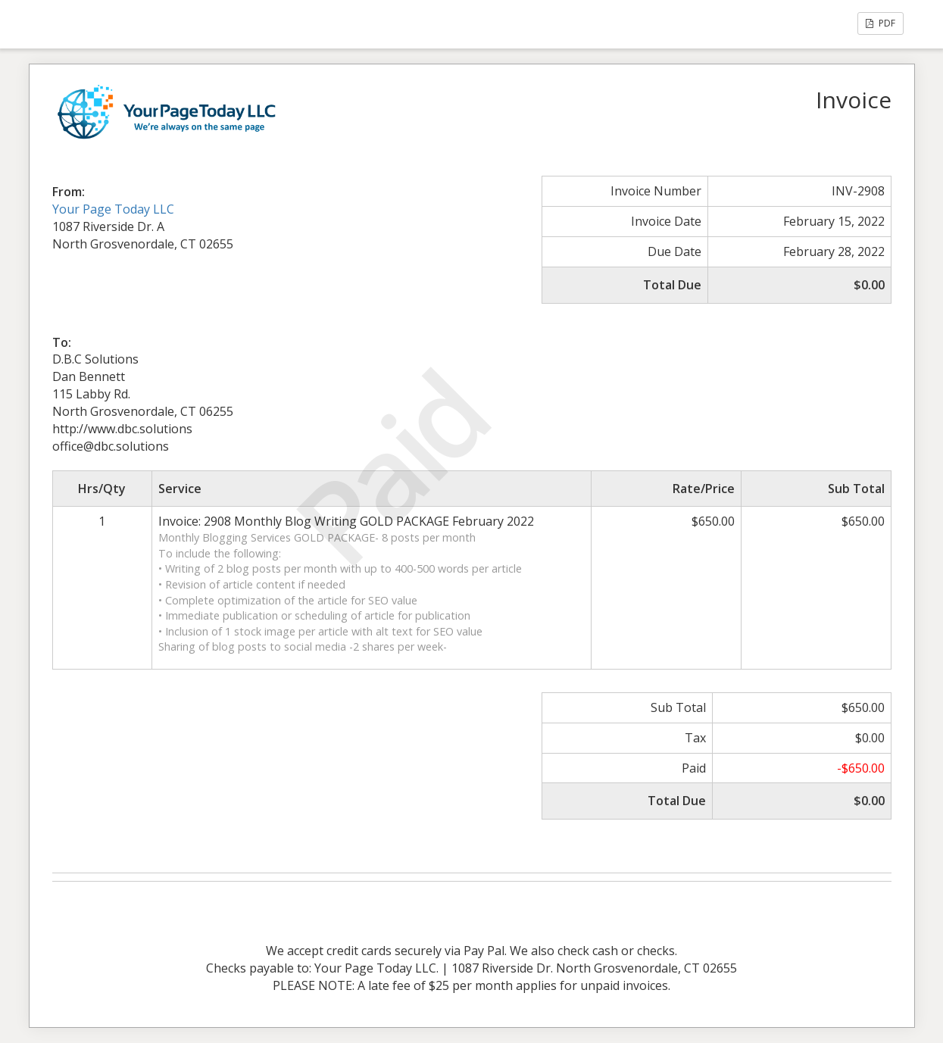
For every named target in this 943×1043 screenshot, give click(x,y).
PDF (880, 23)
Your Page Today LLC (113, 209)
